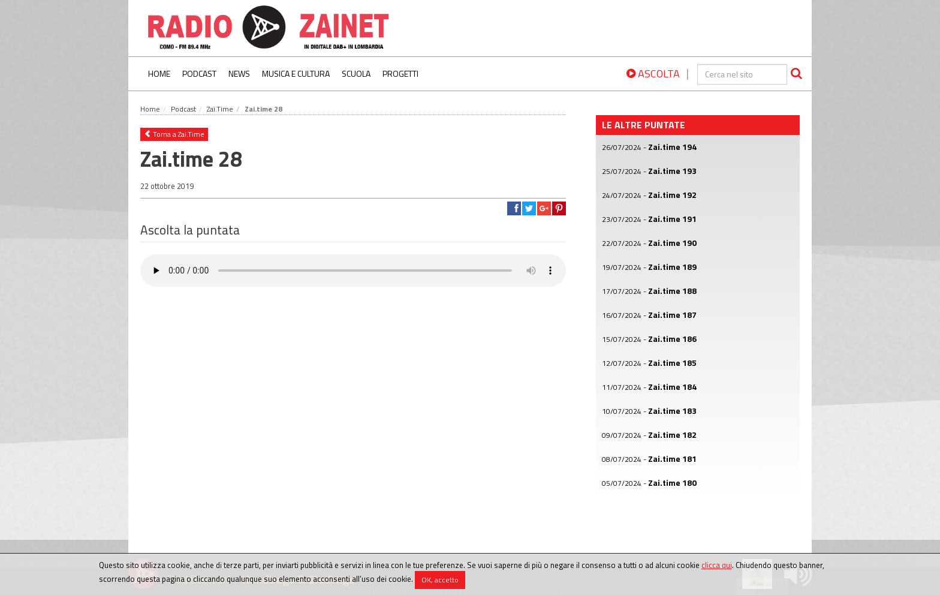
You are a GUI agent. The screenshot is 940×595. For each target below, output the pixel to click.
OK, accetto (440, 579)
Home (159, 73)
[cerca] (742, 74)
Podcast (199, 73)
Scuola (356, 73)
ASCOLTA (653, 73)
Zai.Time (220, 109)
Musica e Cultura (296, 73)
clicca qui (716, 565)
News (239, 73)
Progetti (400, 73)
